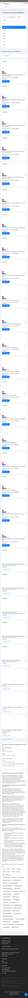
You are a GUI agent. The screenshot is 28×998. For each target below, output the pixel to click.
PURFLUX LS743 (9, 442)
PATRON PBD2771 (17, 880)
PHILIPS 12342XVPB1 (13, 514)
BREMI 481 (5, 883)
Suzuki (8, 868)
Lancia (18, 871)
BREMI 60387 (17, 888)
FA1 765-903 (11, 300)
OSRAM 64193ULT (14, 418)
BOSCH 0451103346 (7, 908)
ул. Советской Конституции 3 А (9, 971)
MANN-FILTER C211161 (7, 905)
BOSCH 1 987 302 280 (13, 178)
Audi (4, 868)
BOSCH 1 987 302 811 (12, 75)
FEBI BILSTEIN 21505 (20, 919)
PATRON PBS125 (15, 910)
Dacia (13, 871)
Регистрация (5, 962)
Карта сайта (5, 955)
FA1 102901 (14, 877)
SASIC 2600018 (6, 927)
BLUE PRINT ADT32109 (11, 371)
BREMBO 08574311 (7, 880)
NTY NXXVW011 (16, 899)
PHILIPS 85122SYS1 (17, 908)
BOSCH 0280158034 (19, 924)
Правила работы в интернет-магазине (10, 952)
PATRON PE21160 (15, 927)
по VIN (19, 17)
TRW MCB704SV (6, 921)
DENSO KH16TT (9, 395)
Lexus (4, 871)
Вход (3, 961)
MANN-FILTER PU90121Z (8, 924)
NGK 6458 (5, 902)
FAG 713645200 (6, 891)
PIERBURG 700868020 (8, 916)
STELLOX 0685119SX (14, 883)
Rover (9, 871)
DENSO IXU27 (15, 891)
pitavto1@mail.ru (5, 969)
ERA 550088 (20, 877)
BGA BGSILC (11, 324)
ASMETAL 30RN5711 (7, 913)
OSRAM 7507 (13, 203)
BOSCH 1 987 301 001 (13, 276)
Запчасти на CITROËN (6, 739)
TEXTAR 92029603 (18, 885)
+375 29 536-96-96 (6, 968)
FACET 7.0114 (10, 347)
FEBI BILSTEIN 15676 (7, 894)
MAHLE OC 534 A (10, 490)
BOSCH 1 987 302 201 (13, 126)
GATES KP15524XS (7, 899)
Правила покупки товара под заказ (10, 948)
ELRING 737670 (6, 896)
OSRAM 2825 (13, 100)
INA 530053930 (6, 877)
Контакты (4, 965)
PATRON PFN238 (17, 913)
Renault (18, 868)
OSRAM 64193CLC (14, 227)
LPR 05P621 (22, 891)
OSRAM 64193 (13, 251)
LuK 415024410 (15, 921)
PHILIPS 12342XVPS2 (13, 539)
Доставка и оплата (6, 940)
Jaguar (13, 868)
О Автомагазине (6, 938)
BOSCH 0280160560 (7, 885)
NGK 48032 (16, 894)
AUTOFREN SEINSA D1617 (8, 919)
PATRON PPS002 (13, 902)
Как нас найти (5, 943)
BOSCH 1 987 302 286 (13, 152)
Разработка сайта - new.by (14, 994)
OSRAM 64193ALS (14, 466)
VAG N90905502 (6, 910)
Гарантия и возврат (6, 942)
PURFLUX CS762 (15, 896)
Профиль (4, 958)
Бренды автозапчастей (7, 954)
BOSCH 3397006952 (7, 888)
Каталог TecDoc (6, 946)
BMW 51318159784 (18, 905)
